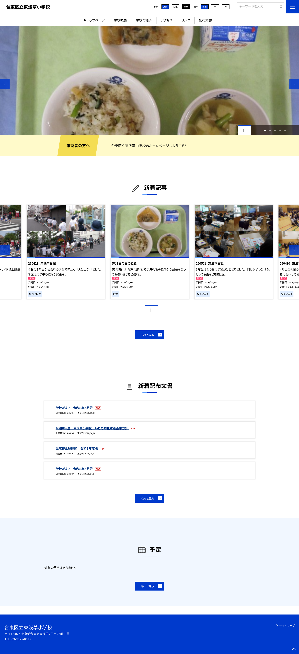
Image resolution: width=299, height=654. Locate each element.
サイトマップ (287, 625)
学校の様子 (144, 20)
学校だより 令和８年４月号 (75, 468)
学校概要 (120, 20)
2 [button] (270, 130)
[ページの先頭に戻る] (294, 649)
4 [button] (280, 130)
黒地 (186, 6)
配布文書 (205, 20)
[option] (149, 80)
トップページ (96, 20)
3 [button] (275, 130)
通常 (165, 6)
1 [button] (265, 130)
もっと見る (147, 335)
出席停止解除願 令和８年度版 (77, 448)
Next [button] (294, 84)
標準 (204, 6)
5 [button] (285, 130)
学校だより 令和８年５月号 (75, 407)
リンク (185, 20)
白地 (175, 6)
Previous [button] (5, 84)
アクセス (166, 20)
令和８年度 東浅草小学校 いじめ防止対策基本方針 (92, 428)
